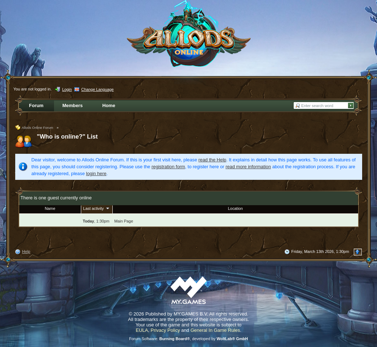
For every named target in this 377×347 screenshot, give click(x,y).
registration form (168, 166)
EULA (142, 330)
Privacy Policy (165, 330)
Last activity (97, 208)
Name (50, 208)
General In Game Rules (215, 330)
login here (96, 173)
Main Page (123, 221)
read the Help (212, 159)
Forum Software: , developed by (188, 339)
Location (235, 208)
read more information (248, 166)
